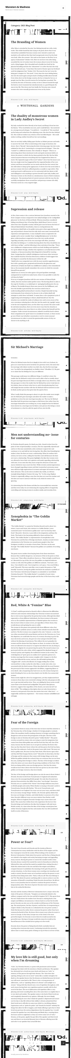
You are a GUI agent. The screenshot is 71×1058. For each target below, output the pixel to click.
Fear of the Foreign (24, 722)
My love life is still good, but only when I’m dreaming (34, 958)
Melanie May (29, 706)
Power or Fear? (22, 842)
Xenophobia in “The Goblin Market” (30, 518)
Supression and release (27, 209)
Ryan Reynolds (30, 418)
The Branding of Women (28, 42)
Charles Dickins (30, 826)
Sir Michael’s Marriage (27, 347)
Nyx (27, 99)
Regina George (29, 500)
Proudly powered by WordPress (20, 1054)
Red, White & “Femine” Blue (31, 605)
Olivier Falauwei (30, 1032)
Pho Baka (28, 331)
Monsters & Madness (17, 6)
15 (41, 1042)
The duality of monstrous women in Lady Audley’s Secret (34, 117)
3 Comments (51, 1032)
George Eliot (28, 589)
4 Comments (49, 706)
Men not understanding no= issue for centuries (35, 436)
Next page (63, 1043)
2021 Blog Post (34, 99)
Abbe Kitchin (29, 940)
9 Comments (50, 826)
